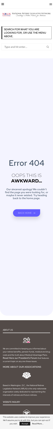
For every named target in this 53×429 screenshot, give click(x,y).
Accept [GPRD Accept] (25, 423)
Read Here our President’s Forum (20, 358)
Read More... (38, 424)
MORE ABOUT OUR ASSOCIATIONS (22, 366)
